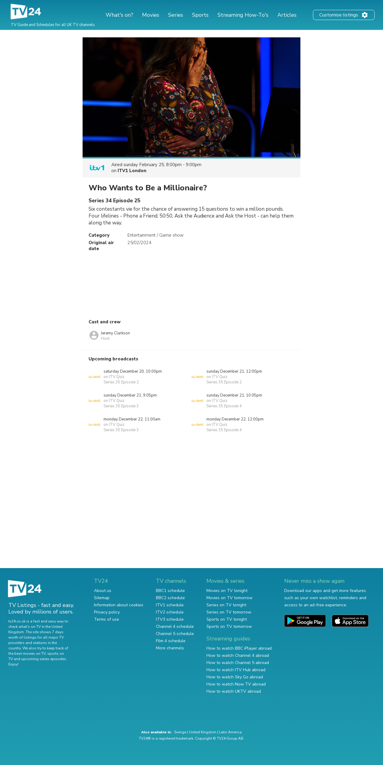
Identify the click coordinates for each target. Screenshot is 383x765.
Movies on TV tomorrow (229, 598)
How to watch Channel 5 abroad (237, 662)
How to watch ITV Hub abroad (235, 670)
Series (175, 15)
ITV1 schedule (170, 605)
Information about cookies (118, 605)
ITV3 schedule (170, 619)
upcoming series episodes (43, 659)
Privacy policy (107, 612)
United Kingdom (202, 732)
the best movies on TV (26, 653)
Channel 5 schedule (175, 634)
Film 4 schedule (171, 641)
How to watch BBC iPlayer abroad (239, 648)
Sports (200, 15)
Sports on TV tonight (226, 619)
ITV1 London (132, 171)
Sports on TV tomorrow (229, 626)
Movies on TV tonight (226, 590)
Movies (150, 15)
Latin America (230, 732)
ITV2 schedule (170, 612)
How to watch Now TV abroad (236, 684)
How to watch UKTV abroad (233, 691)
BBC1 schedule (170, 590)
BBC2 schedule (170, 598)
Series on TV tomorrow (228, 612)
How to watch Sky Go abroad (234, 677)
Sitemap (102, 598)
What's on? (119, 15)
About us (102, 590)
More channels (170, 648)
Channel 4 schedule (175, 626)
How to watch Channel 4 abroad (237, 655)
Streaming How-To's (243, 15)
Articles (287, 15)
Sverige (180, 732)
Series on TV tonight (226, 605)
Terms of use (106, 619)
